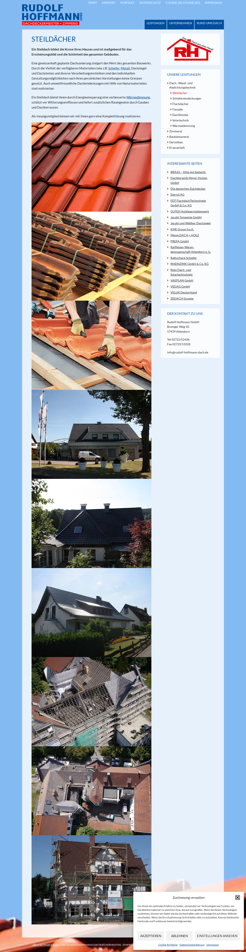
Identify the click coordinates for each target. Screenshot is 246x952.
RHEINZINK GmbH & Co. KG (190, 264)
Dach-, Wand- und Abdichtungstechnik (182, 85)
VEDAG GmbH (180, 286)
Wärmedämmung (138, 97)
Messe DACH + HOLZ (185, 235)
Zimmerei (175, 131)
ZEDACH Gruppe (182, 298)
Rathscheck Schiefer (184, 258)
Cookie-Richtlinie (167, 944)
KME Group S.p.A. (182, 229)
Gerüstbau (176, 142)
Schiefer (113, 68)
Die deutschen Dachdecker (188, 188)
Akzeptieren (150, 936)
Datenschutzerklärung (192, 944)
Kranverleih (177, 147)
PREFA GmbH (180, 241)
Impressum (212, 944)
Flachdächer (180, 104)
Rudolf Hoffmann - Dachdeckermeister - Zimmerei (52, 14)
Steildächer (179, 93)
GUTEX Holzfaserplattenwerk (190, 211)
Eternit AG (177, 194)
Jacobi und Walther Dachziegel (191, 223)
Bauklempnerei (179, 136)
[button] (237, 897)
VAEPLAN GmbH (182, 280)
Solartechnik (180, 120)
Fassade (177, 109)
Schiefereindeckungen (186, 98)
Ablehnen (179, 936)
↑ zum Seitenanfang (45, 944)
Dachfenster (180, 115)
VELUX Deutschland (184, 292)
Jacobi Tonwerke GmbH (186, 217)
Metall (125, 68)
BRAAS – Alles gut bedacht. (188, 172)
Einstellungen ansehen (217, 936)
